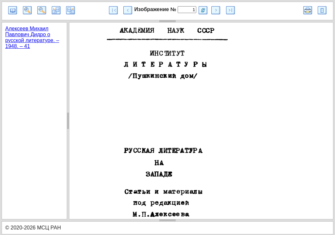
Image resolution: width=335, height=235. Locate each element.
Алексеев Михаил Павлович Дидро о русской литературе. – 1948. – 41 (32, 37)
